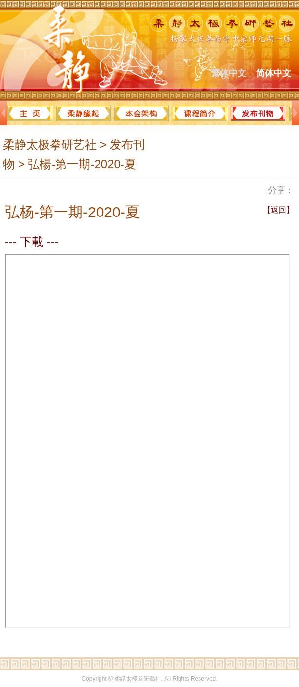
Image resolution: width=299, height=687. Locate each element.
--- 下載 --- (31, 241)
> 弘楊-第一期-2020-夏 (75, 164)
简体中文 (273, 73)
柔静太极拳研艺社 (50, 144)
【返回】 (278, 210)
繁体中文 (228, 73)
